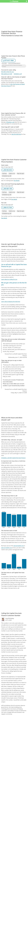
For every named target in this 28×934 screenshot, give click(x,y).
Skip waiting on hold (6, 74)
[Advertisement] (14, 99)
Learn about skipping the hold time (10, 301)
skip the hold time (16, 134)
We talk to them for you (7, 72)
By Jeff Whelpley (10, 618)
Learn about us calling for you (9, 279)
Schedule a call (18, 74)
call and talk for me (18, 546)
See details (17, 180)
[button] (26, 1)
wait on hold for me (6, 548)
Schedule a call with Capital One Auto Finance (13, 458)
